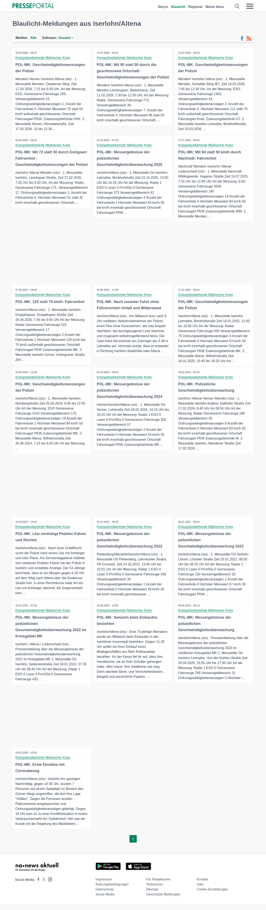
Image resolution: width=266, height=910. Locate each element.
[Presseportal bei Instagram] (49, 884)
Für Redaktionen (158, 885)
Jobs (200, 890)
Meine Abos (215, 7)
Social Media (105, 900)
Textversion (154, 890)
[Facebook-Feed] (242, 38)
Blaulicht (178, 7)
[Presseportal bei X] (42, 885)
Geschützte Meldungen (163, 900)
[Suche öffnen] (237, 6)
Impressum (104, 885)
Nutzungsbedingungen (112, 890)
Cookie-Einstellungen (212, 895)
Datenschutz (105, 895)
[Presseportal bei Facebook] (37, 885)
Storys (163, 7)
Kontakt (202, 885)
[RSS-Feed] (248, 38)
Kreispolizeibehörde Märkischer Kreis (43, 58)
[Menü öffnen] (250, 6)
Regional (195, 7)
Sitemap (152, 895)
